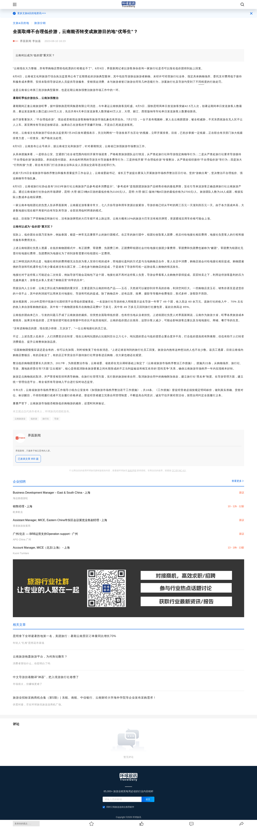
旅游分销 (40, 22)
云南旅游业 (20, 419)
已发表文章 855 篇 (28, 458)
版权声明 (132, 470)
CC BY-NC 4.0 (179, 470)
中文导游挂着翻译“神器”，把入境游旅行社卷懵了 (46, 677)
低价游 (34, 419)
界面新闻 (34, 435)
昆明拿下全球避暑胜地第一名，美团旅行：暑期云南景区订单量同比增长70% (64, 636)
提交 (148, 799)
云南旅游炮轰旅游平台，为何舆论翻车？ (40, 656)
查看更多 (238, 480)
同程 (201, 81)
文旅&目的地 (21, 22)
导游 (56, 419)
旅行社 (45, 419)
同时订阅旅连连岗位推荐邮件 (118, 807)
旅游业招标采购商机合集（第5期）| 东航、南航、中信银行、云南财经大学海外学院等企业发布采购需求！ (84, 697)
